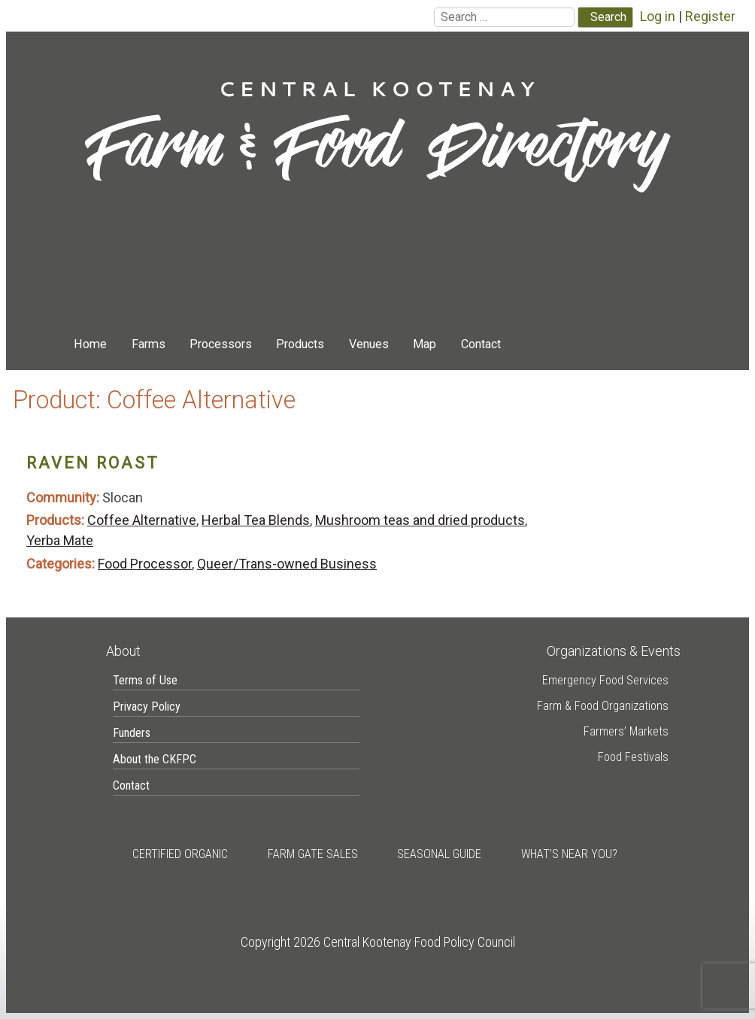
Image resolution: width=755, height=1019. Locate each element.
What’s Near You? (569, 854)
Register (710, 16)
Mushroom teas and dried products (420, 520)
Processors (221, 344)
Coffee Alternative (141, 520)
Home (90, 344)
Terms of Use (145, 680)
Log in (657, 16)
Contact (481, 344)
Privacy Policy (146, 706)
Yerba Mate (59, 540)
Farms (148, 344)
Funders (131, 733)
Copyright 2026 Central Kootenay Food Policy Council (378, 942)
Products (300, 344)
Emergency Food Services (605, 680)
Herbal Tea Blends (256, 520)
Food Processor (145, 564)
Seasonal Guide (439, 854)
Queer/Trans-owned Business (287, 564)
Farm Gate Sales (313, 854)
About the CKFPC (154, 759)
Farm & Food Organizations (603, 706)
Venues (369, 344)
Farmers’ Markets (626, 731)
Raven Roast (92, 462)
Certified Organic (180, 854)
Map (424, 344)
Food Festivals (633, 757)
